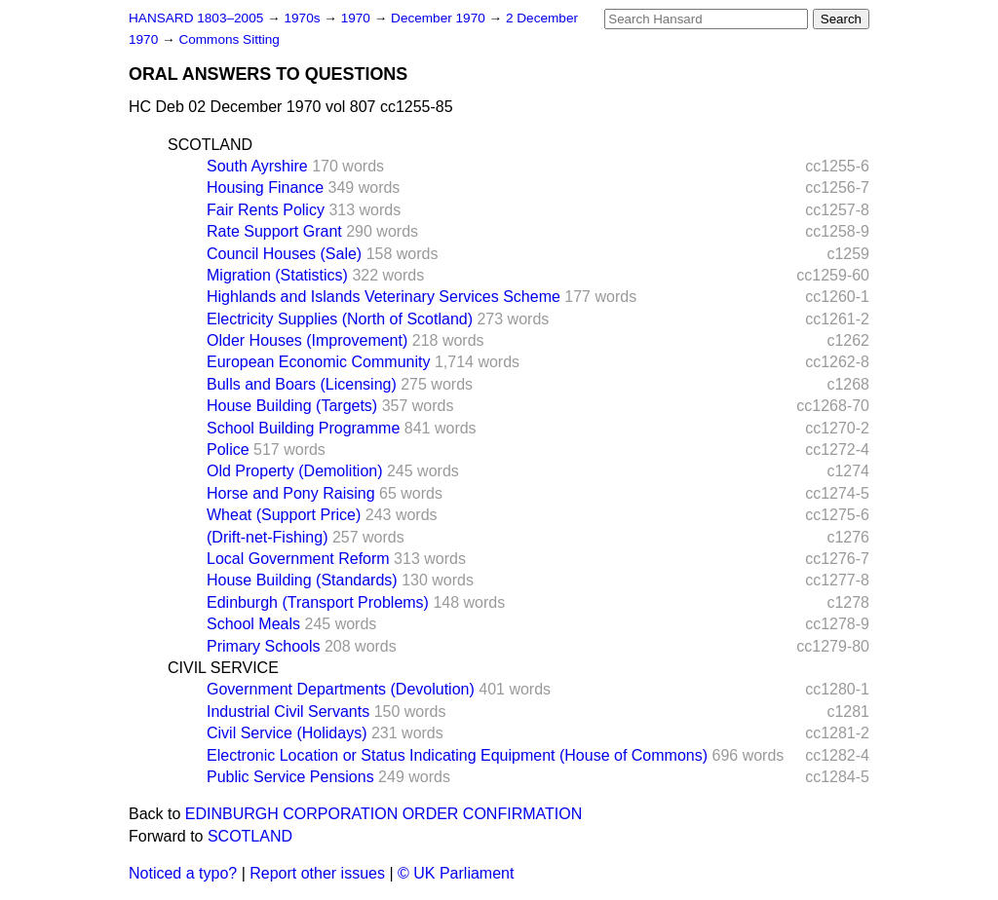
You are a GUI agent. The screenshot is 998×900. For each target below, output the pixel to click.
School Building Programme (303, 428)
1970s (304, 18)
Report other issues (317, 873)
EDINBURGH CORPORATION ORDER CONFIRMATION (383, 814)
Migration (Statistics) (277, 275)
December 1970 (440, 18)
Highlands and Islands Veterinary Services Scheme (383, 296)
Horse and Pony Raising (291, 493)
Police (228, 449)
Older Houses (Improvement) (307, 340)
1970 (357, 18)
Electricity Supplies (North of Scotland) (340, 319)
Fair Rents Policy (266, 210)
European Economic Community (318, 362)
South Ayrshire (257, 166)
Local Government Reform (298, 558)
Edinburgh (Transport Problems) (318, 602)
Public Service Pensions (290, 777)
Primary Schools (263, 646)
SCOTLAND (210, 144)
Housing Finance (265, 187)
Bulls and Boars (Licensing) (302, 384)
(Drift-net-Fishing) (267, 537)
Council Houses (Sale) (284, 253)
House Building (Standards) (302, 580)
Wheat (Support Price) (284, 514)
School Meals (253, 624)
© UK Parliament (456, 873)
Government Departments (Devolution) (341, 689)
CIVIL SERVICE (223, 667)
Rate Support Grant (274, 231)
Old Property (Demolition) (295, 471)
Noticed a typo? (183, 873)
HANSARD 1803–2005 (196, 18)
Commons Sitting (229, 39)
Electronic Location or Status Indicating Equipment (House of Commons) (457, 755)
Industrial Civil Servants (288, 711)
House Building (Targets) (292, 405)
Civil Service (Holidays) (286, 733)
